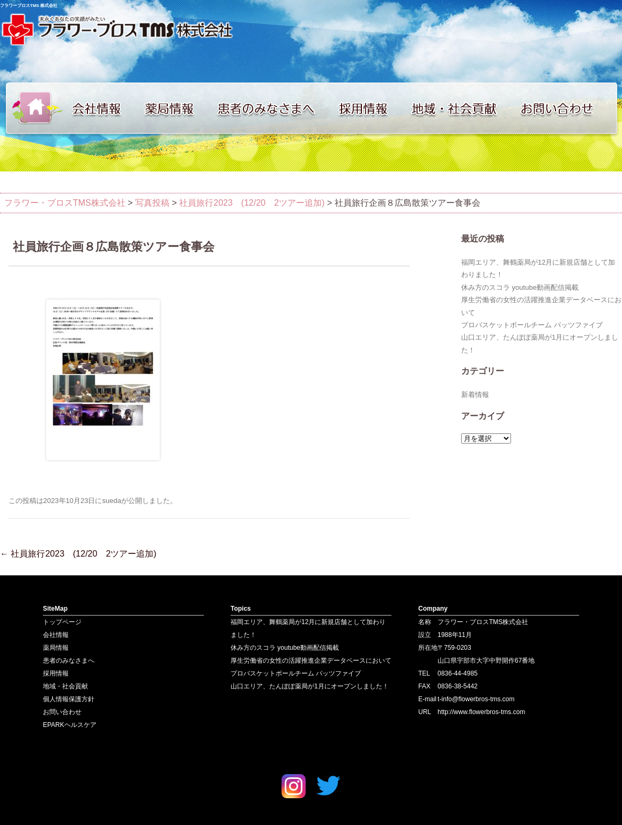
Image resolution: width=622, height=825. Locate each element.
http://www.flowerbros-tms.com (481, 712)
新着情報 (475, 395)
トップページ (32, 108)
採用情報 (370, 108)
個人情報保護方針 (68, 699)
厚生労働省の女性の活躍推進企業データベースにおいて (311, 660)
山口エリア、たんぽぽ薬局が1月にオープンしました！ (310, 686)
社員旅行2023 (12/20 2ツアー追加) (78, 553)
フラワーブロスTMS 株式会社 (28, 5)
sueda (111, 501)
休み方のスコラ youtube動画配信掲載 (520, 287)
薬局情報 (174, 108)
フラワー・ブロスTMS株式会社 (64, 202)
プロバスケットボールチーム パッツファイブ (532, 325)
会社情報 (101, 108)
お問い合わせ (568, 108)
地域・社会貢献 (461, 108)
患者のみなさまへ (270, 108)
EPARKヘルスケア (70, 725)
